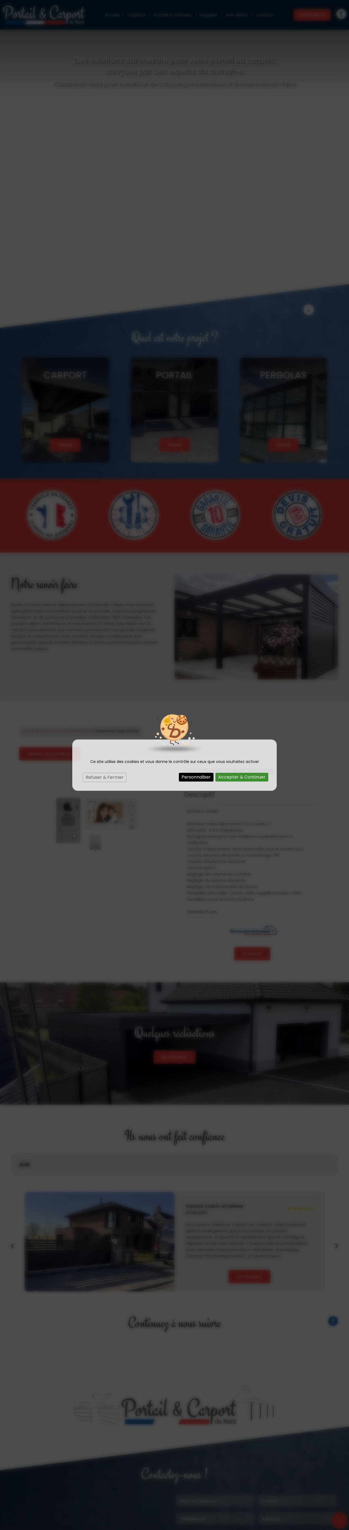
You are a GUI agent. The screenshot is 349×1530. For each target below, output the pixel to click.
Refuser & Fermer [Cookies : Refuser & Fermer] (105, 777)
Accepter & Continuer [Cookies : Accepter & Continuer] (242, 777)
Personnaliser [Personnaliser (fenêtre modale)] (196, 777)
